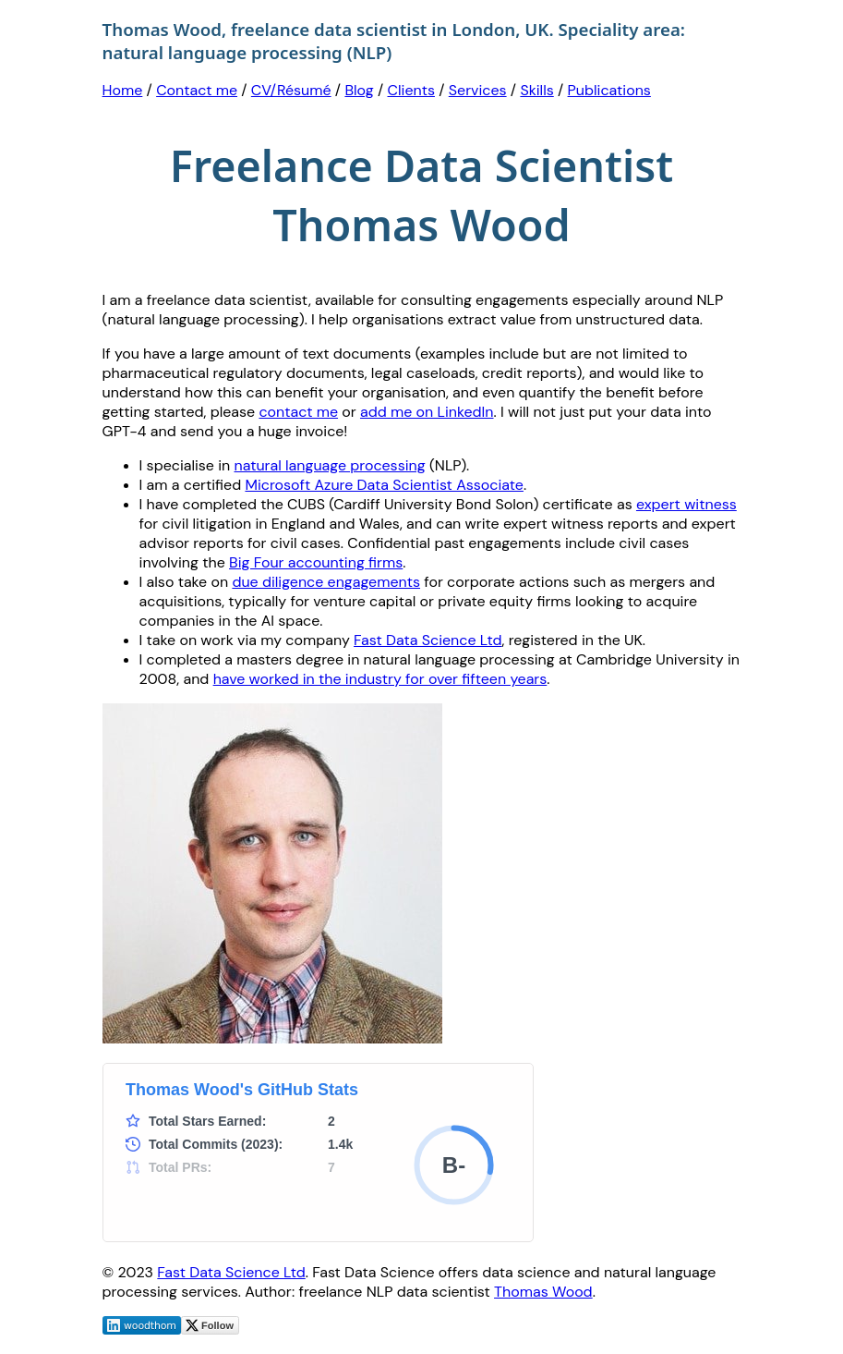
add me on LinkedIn (427, 411)
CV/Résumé (291, 90)
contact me (298, 411)
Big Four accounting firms (316, 562)
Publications (609, 90)
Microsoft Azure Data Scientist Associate (384, 484)
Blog (358, 90)
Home (122, 90)
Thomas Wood (543, 1291)
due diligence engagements (326, 582)
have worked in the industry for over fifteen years (380, 679)
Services (478, 90)
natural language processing (330, 465)
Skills (536, 90)
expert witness (686, 504)
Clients (411, 90)
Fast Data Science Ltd (427, 640)
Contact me (196, 90)
